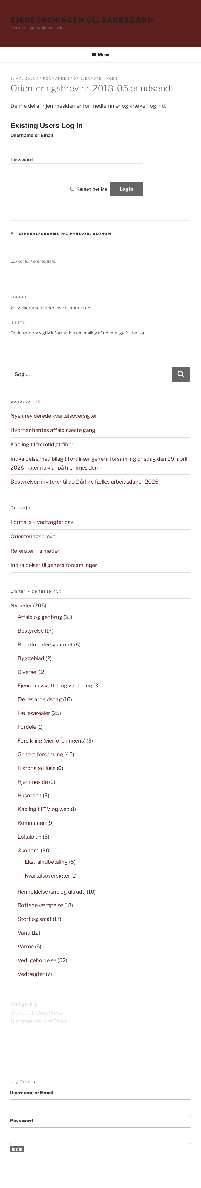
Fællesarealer (34, 713)
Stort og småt (35, 919)
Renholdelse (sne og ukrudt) (52, 892)
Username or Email (32, 135)
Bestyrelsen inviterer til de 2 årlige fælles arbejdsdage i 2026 (84, 482)
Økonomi (103, 234)
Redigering (24, 1004)
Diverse (27, 672)
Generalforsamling (43, 234)
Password (22, 159)
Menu (100, 54)
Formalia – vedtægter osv (42, 522)
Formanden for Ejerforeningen (80, 78)
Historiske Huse (36, 768)
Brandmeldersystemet (45, 644)
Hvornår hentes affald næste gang (53, 430)
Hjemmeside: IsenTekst (39, 1021)
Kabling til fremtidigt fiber (42, 444)
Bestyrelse (31, 631)
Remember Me (91, 189)
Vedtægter (31, 974)
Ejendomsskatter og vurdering (55, 685)
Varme (26, 946)
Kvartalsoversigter (47, 876)
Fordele (27, 727)
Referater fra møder (35, 551)
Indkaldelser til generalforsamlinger (54, 565)
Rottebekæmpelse (40, 905)
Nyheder (80, 234)
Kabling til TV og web (44, 809)
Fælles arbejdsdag (40, 699)
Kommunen (32, 823)
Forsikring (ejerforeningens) (51, 741)
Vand (24, 933)
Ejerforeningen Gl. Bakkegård (82, 20)
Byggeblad (31, 658)
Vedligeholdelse (37, 960)
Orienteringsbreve (33, 536)
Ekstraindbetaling (46, 862)
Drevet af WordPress (36, 1013)
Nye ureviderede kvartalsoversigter (54, 416)
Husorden (30, 795)
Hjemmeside (33, 782)
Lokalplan (30, 837)
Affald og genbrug (40, 617)
